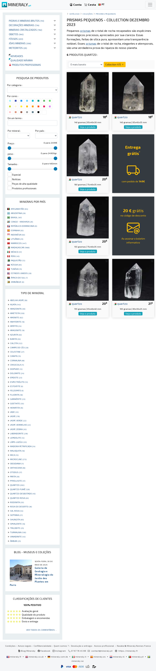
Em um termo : (15, 118)
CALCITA (16, 343)
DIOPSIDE (16, 369)
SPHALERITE (17, 523)
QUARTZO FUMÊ (20, 489)
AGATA (15, 304)
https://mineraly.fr (128, 650)
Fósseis (16, 38)
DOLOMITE (17, 373)
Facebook (44, 650)
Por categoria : (14, 85)
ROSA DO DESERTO (21, 506)
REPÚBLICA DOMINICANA (24, 226)
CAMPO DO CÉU (19, 347)
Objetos (16, 34)
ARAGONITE (17, 330)
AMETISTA (17, 313)
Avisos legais (24, 646)
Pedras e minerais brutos (26, 20)
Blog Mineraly (26, 650)
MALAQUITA (17, 450)
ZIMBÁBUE (17, 282)
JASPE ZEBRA (18, 429)
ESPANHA (17, 230)
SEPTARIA (16, 515)
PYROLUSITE (17, 480)
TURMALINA (18, 532)
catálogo (74, 14)
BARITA (15, 339)
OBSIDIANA (17, 463)
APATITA (15, 326)
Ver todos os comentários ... (41, 630)
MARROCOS (18, 243)
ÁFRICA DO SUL (19, 277)
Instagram (59, 650)
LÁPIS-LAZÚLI (18, 442)
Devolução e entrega (81, 646)
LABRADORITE (19, 433)
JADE (14, 412)
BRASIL (16, 217)
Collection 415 (114, 64)
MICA (14, 455)
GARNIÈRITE (17, 399)
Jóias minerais (20, 43)
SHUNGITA (17, 519)
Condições (10, 646)
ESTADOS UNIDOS (21, 273)
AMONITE (16, 317)
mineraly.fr (14, 656)
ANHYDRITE (17, 321)
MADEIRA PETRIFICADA (22, 446)
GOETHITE (17, 403)
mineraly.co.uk (34, 656)
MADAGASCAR (20, 247)
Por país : (40, 130)
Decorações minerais (24, 25)
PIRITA (14, 476)
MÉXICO (16, 252)
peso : (11, 153)
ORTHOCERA (17, 467)
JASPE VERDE (18, 420)
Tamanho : (13, 164)
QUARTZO (17, 485)
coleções (88, 14)
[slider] (9, 148)
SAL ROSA (16, 510)
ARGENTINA (18, 213)
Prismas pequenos (106, 14)
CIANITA (15, 356)
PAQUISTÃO (18, 260)
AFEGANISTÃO (19, 209)
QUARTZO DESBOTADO (22, 493)
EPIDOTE (16, 377)
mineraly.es (98, 656)
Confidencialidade (42, 646)
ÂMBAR (15, 541)
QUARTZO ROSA (19, 498)
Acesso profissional (104, 646)
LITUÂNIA (17, 239)
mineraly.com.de (57, 656)
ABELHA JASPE (18, 300)
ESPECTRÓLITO (19, 382)
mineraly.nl (117, 656)
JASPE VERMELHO (20, 424)
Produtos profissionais (25, 64)
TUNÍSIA (16, 269)
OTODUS (16, 472)
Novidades (16, 56)
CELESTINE (17, 351)
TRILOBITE (17, 528)
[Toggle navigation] (150, 4)
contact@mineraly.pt (101, 650)
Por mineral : (14, 130)
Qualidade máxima (21, 60)
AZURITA (16, 334)
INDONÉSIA (18, 234)
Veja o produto (88, 127)
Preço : (11, 143)
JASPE (15, 416)
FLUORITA (16, 394)
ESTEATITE (16, 386)
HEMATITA (16, 407)
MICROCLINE (18, 459)
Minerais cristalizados (25, 29)
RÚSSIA (16, 264)
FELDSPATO (16, 390)
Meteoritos (18, 47)
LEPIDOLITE (17, 437)
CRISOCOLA (17, 364)
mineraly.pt (136, 656)
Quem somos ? (61, 646)
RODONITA (17, 502)
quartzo (75, 117)
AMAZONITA (17, 308)
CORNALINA (17, 360)
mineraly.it (79, 656)
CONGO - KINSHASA (22, 221)
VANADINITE (17, 536)
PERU (15, 256)
